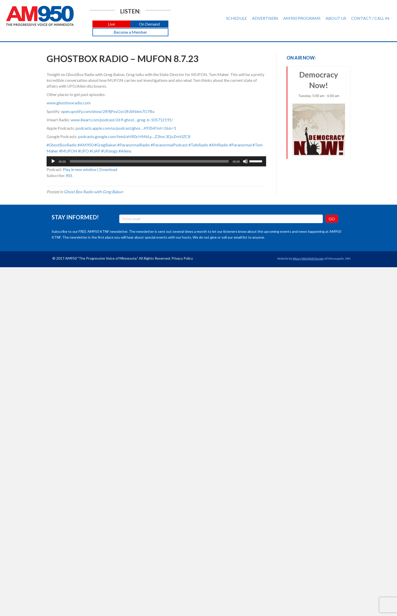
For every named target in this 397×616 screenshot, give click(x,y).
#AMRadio (218, 144)
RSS (69, 175)
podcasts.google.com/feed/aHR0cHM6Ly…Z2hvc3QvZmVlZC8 (134, 136)
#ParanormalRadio (133, 144)
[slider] (149, 161)
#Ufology (109, 150)
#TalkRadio (198, 144)
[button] (111, 24)
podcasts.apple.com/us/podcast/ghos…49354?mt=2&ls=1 (126, 128)
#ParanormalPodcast (169, 144)
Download (108, 169)
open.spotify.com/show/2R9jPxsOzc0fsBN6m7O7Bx (107, 111)
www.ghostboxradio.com (69, 102)
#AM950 (85, 144)
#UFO (83, 150)
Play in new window (79, 169)
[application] (156, 161)
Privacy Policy (182, 258)
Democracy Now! (318, 113)
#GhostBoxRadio (62, 144)
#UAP (95, 150)
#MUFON (68, 150)
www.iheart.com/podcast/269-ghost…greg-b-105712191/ (122, 119)
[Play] (53, 161)
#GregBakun (105, 144)
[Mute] (245, 161)
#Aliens (124, 150)
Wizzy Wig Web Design (308, 258)
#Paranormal (240, 144)
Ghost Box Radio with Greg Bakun (93, 191)
